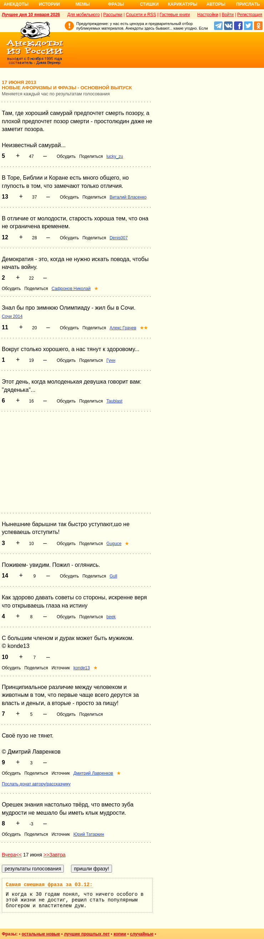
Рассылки (112, 14)
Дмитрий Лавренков (93, 773)
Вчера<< (12, 855)
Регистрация (249, 14)
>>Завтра (55, 855)
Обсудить (66, 156)
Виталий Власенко (128, 197)
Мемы (83, 4)
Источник (60, 667)
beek (111, 616)
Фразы (116, 4)
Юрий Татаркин (88, 834)
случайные (141, 933)
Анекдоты (16, 4)
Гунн (110, 360)
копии (119, 933)
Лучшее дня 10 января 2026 (31, 14)
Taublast (114, 401)
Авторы (216, 4)
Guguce (113, 543)
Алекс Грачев (123, 327)
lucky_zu (114, 156)
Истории (49, 4)
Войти (228, 14)
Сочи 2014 (12, 316)
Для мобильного (83, 14)
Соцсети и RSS (141, 14)
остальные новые (40, 933)
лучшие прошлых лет (87, 933)
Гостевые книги (174, 14)
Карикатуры (182, 4)
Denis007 (119, 237)
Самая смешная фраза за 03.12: (49, 885)
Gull (113, 576)
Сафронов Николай (70, 288)
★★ (144, 327)
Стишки (149, 4)
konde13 (81, 667)
